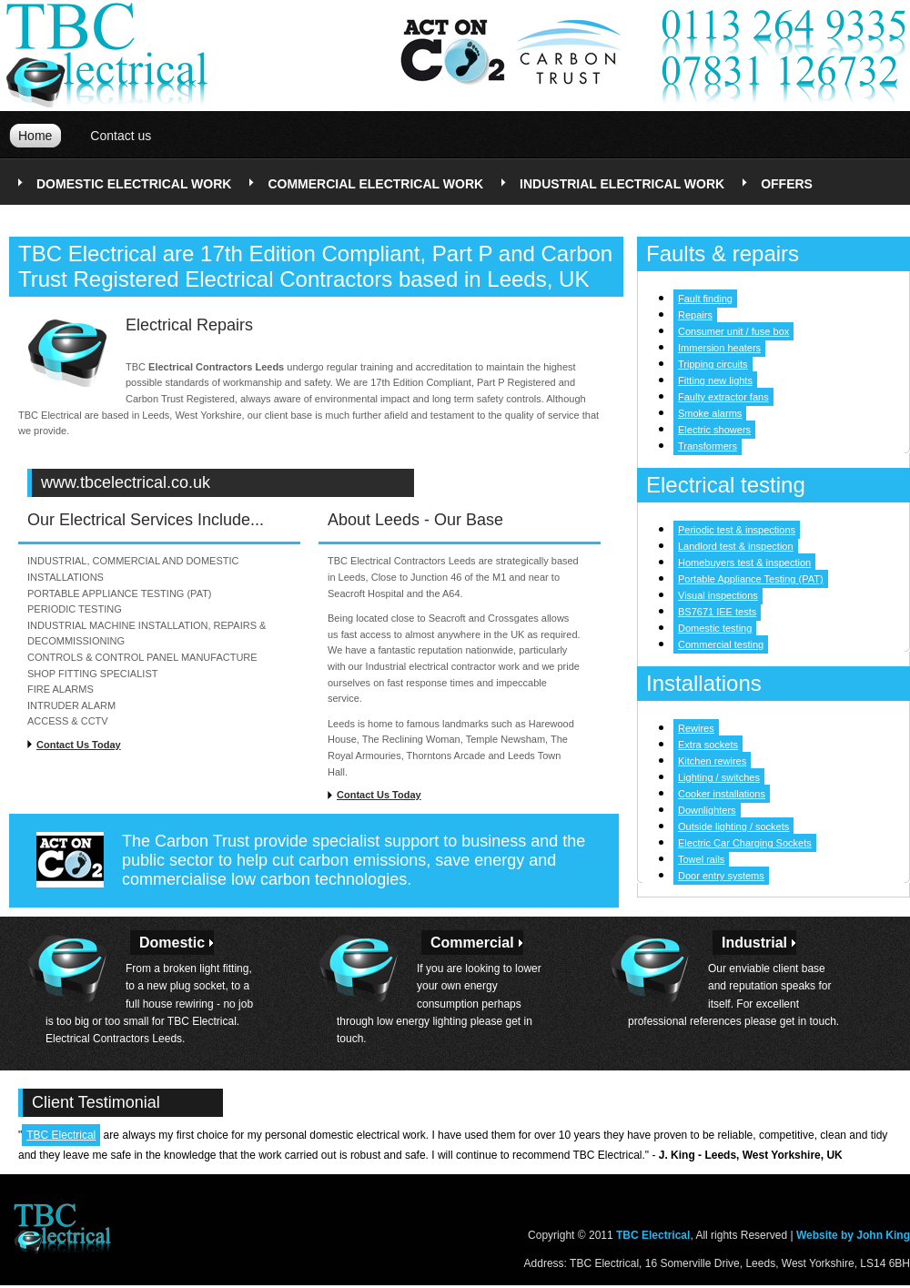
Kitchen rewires (712, 761)
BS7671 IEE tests (717, 611)
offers (787, 184)
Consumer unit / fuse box (733, 331)
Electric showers (714, 429)
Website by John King (853, 1235)
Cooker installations (721, 793)
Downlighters (707, 810)
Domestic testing (715, 628)
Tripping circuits (713, 364)
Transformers (707, 446)
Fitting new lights (715, 380)
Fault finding (705, 298)
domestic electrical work (133, 184)
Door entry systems (721, 875)
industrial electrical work (622, 184)
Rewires (696, 728)
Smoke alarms (710, 413)
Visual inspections (718, 595)
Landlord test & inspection (736, 546)
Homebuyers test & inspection (744, 562)
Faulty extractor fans (723, 396)
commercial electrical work (375, 184)
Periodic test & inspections (736, 529)
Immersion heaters (719, 347)
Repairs (695, 314)
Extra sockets (708, 744)
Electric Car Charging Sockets (745, 842)
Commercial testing (720, 644)
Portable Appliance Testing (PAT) (751, 578)
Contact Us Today (78, 744)
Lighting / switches (719, 777)
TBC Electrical (61, 1135)
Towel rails (701, 859)
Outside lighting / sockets (733, 826)
